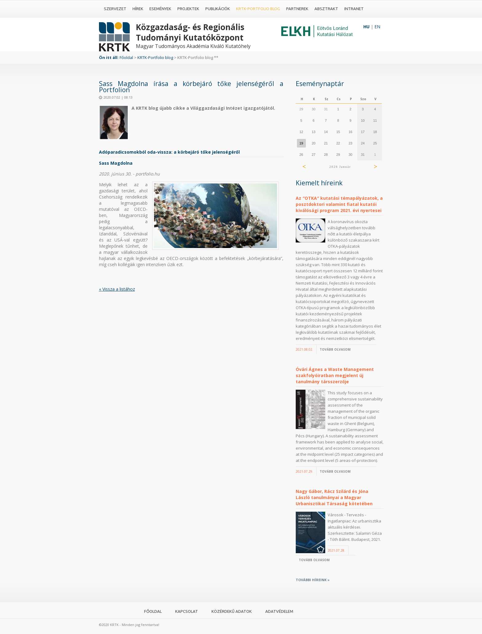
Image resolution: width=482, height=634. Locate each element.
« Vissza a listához (117, 289)
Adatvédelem (279, 611)
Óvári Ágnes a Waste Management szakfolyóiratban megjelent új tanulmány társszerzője (335, 375)
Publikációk (217, 8)
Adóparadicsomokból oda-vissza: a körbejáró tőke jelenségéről (169, 152)
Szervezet (115, 8)
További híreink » (313, 579)
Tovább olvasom (335, 349)
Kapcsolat (186, 611)
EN (377, 27)
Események (160, 8)
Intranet (354, 8)
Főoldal (126, 57)
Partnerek (297, 8)
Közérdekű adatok (231, 611)
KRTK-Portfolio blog (258, 8)
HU (366, 27)
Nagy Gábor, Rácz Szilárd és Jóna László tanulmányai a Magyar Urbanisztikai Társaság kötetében (334, 497)
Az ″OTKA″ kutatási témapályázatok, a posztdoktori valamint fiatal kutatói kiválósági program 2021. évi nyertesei (339, 204)
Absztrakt (326, 8)
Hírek (137, 8)
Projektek (188, 8)
